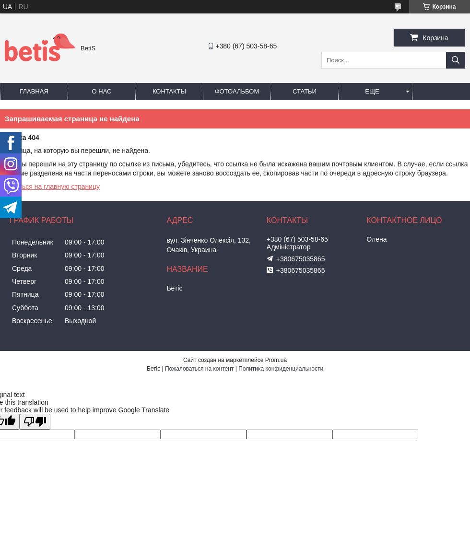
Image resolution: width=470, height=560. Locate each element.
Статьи (305, 91)
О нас (102, 91)
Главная (34, 91)
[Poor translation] (35, 422)
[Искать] (455, 60)
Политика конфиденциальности (280, 368)
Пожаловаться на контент (199, 368)
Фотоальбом (237, 91)
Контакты (169, 91)
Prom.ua (276, 360)
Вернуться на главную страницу (50, 186)
